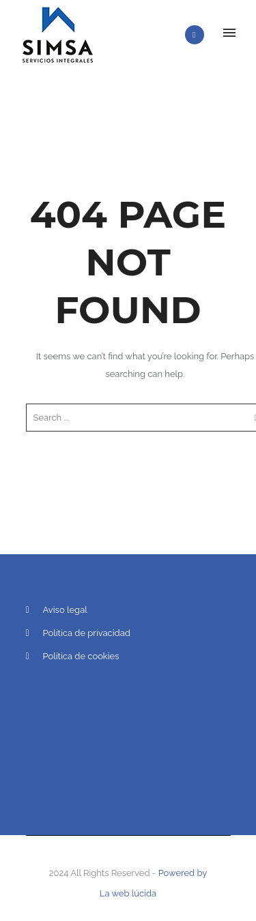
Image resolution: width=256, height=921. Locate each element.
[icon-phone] (198, 34)
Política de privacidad (86, 633)
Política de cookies (81, 656)
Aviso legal (65, 610)
